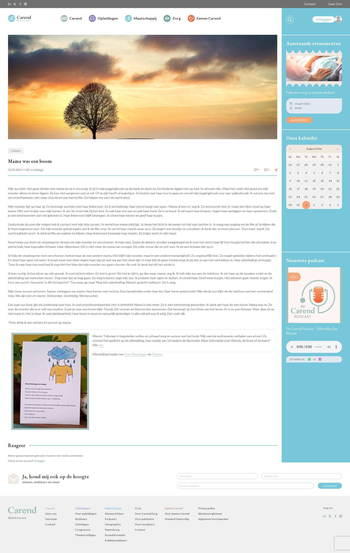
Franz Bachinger (136, 354)
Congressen (82, 529)
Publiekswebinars (116, 540)
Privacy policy (206, 508)
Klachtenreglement (210, 513)
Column (16, 150)
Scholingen (82, 524)
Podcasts (111, 519)
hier (101, 345)
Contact (310, 4)
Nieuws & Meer (114, 513)
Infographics (113, 524)
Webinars (81, 519)
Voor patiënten (144, 519)
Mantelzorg (112, 529)
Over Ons (335, 4)
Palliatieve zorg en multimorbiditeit (310, 92)
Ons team (51, 519)
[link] (327, 19)
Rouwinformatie (115, 535)
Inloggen (39, 460)
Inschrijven (330, 485)
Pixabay (157, 354)
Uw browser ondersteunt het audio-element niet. (314, 347)
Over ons (50, 513)
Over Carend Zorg (146, 513)
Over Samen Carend (177, 513)
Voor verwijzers (144, 524)
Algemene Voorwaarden (213, 519)
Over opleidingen (85, 513)
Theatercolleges (85, 535)
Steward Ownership (177, 519)
